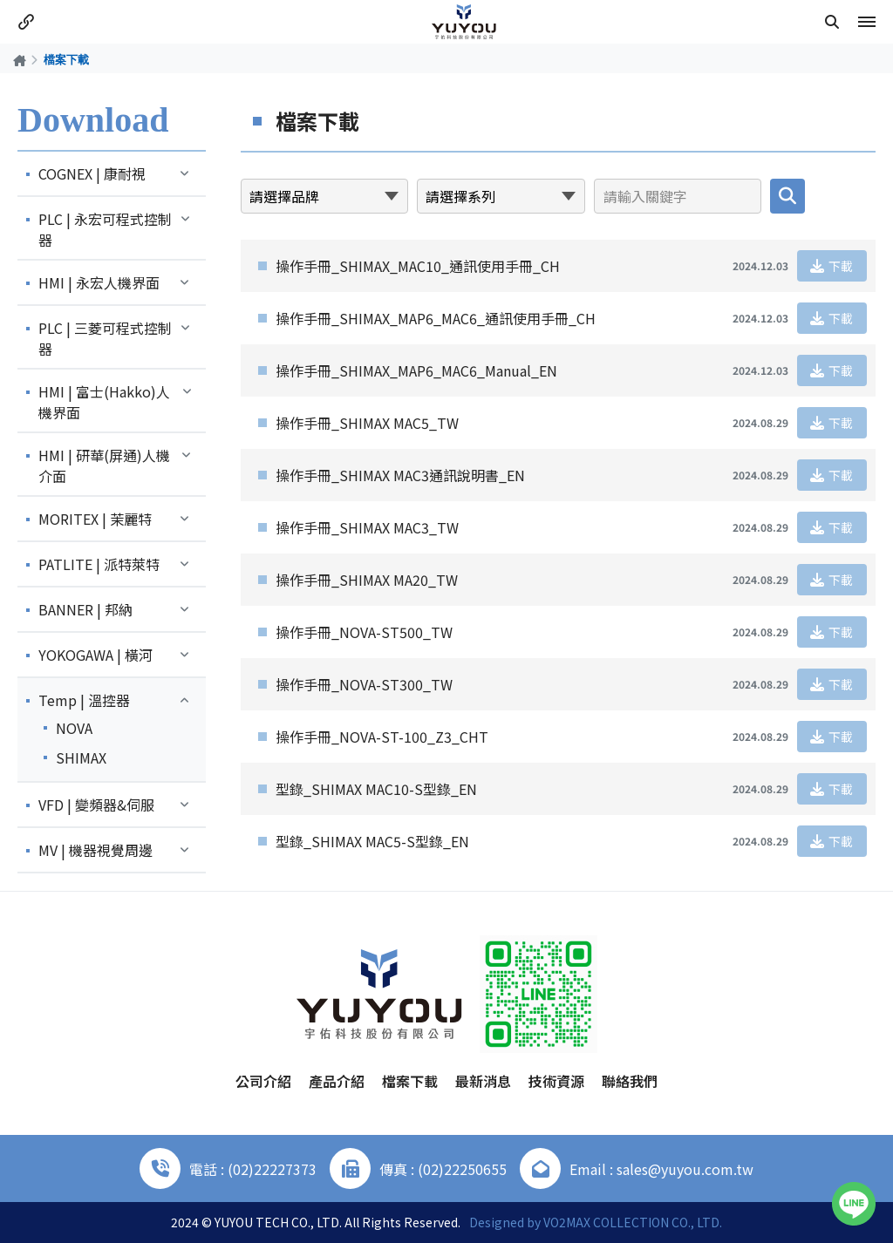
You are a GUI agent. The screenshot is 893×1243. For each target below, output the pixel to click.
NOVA (74, 727)
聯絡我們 (630, 1080)
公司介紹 (263, 1080)
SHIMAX (81, 757)
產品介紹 (337, 1080)
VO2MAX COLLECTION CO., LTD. (632, 1222)
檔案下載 (410, 1080)
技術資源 (556, 1080)
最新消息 (483, 1080)
